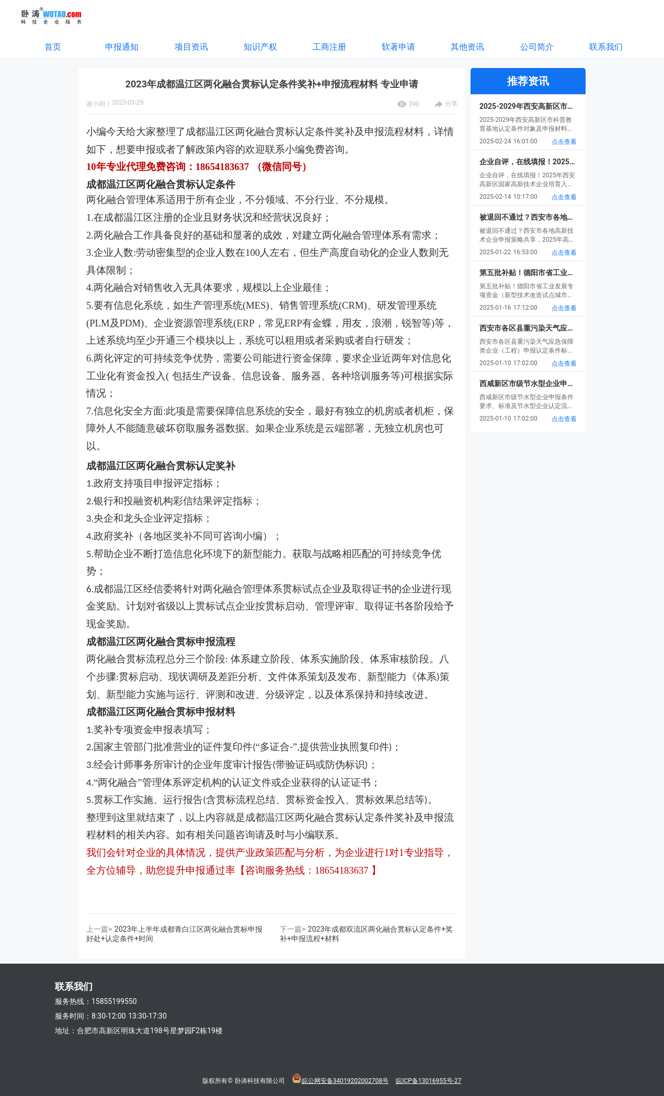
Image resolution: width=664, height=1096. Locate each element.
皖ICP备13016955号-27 (428, 1080)
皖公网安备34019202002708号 (345, 1080)
